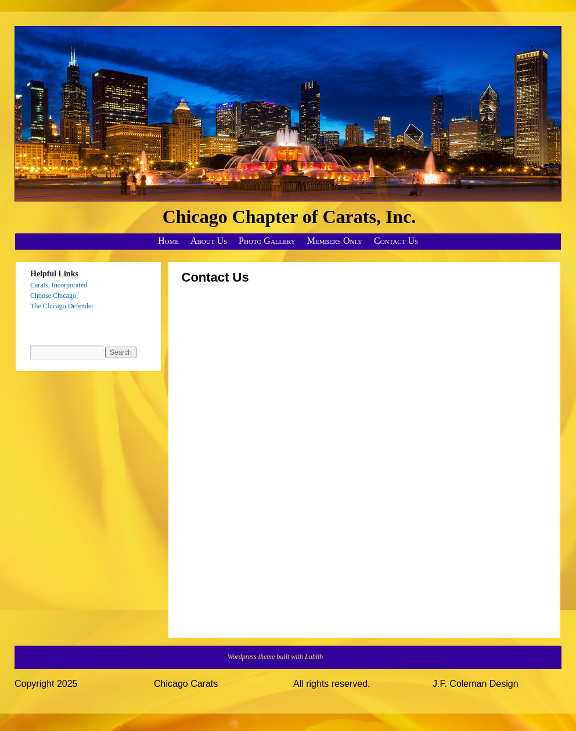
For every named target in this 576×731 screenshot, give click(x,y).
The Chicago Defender (61, 306)
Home (168, 241)
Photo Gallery (267, 241)
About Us (208, 241)
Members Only (334, 241)
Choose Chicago (53, 295)
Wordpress (243, 657)
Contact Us (396, 241)
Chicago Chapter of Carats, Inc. (289, 216)
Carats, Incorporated (58, 285)
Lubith (314, 657)
